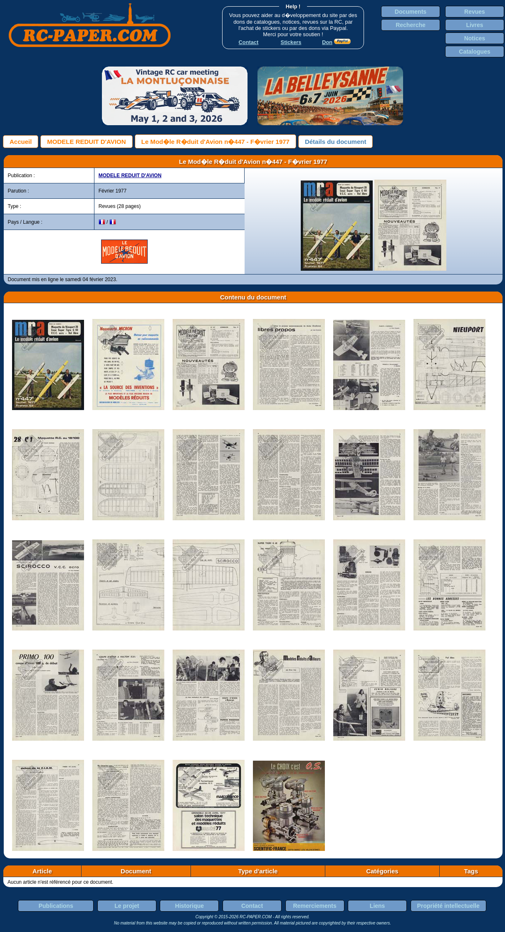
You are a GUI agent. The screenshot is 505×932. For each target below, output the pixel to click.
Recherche (411, 25)
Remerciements (314, 905)
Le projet (126, 905)
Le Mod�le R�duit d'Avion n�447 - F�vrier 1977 (215, 141)
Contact (252, 905)
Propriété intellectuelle (448, 905)
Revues (474, 11)
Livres (474, 25)
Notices (474, 38)
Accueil (21, 141)
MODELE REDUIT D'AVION (86, 141)
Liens (377, 905)
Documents (410, 11)
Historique (189, 905)
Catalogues (474, 51)
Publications (56, 905)
